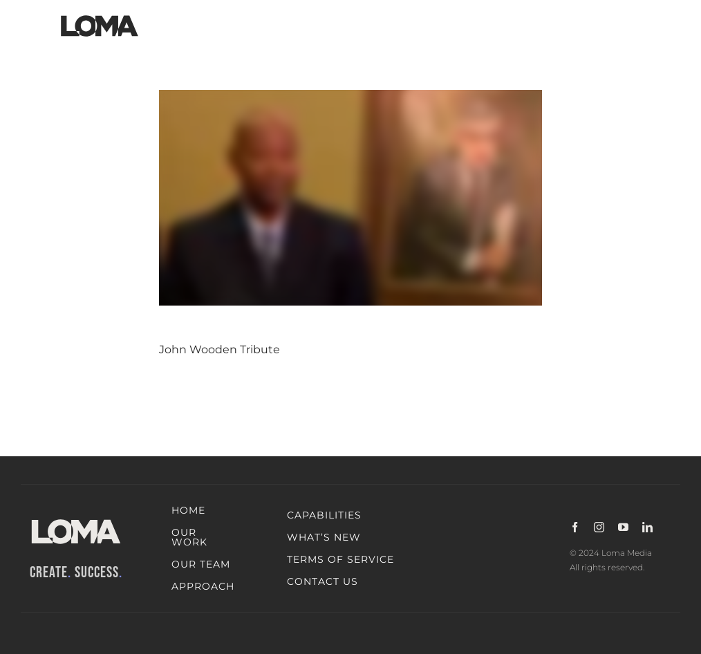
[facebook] (575, 527)
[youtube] (623, 527)
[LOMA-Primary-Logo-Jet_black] (99, 15)
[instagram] (599, 527)
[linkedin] (647, 527)
